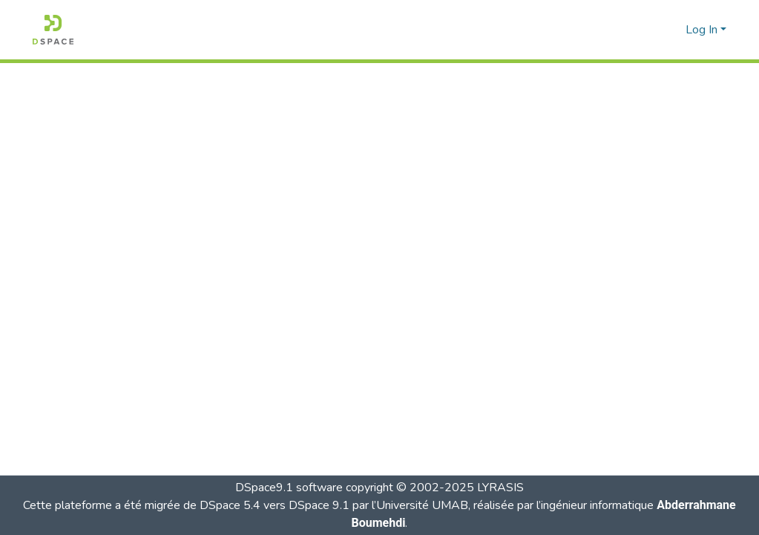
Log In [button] (703, 30)
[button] (53, 30)
